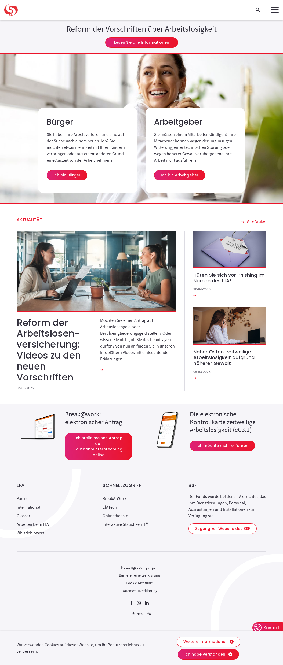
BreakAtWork (114, 498)
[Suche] (258, 10)
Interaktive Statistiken (125, 524)
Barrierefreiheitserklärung (139, 575)
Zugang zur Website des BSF (222, 528)
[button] (275, 10)
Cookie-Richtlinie (139, 583)
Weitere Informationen (208, 641)
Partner (23, 498)
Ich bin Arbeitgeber (179, 175)
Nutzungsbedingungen (139, 567)
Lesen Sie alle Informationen (141, 42)
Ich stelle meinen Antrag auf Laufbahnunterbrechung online (103, 446)
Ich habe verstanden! (208, 654)
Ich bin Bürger (67, 175)
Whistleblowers (31, 533)
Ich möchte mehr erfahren (226, 445)
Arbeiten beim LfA (33, 524)
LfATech (110, 507)
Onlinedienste (115, 516)
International (28, 507)
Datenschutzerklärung (139, 590)
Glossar (23, 516)
